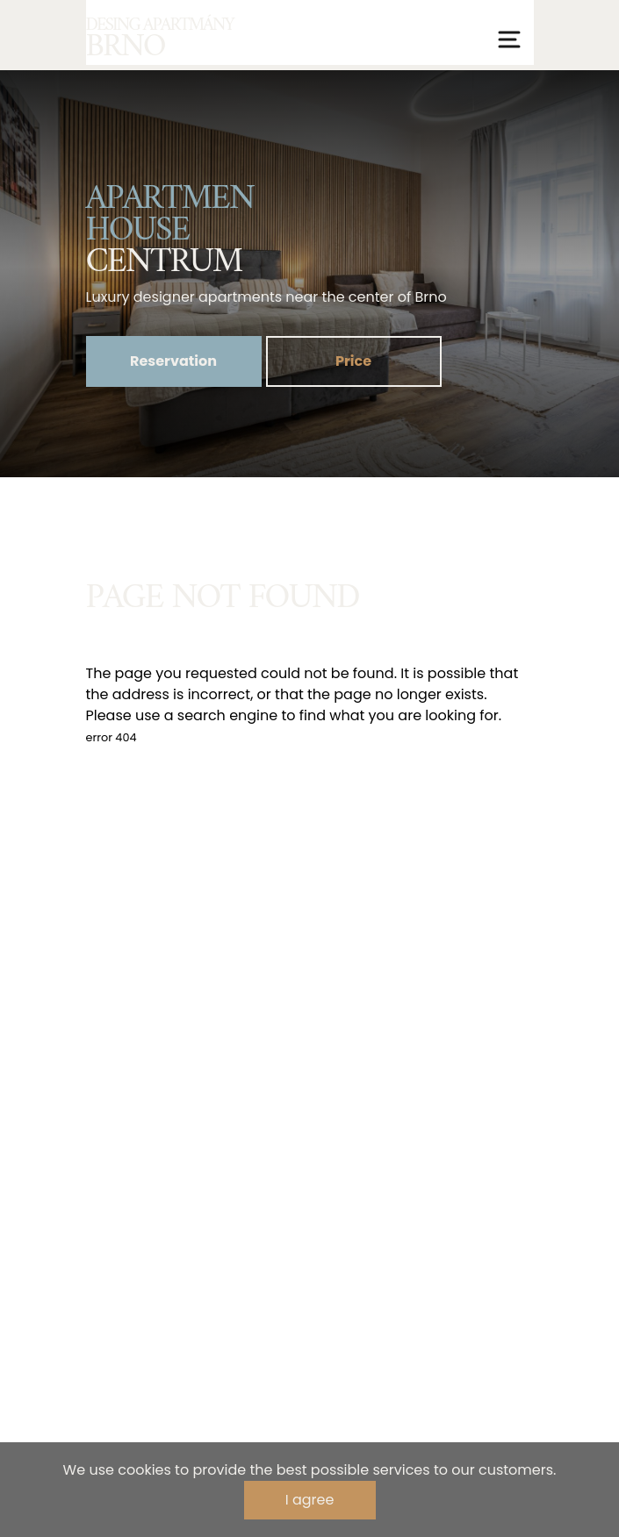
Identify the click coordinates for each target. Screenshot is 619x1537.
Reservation (173, 361)
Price (353, 361)
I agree (310, 1500)
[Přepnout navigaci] (509, 39)
